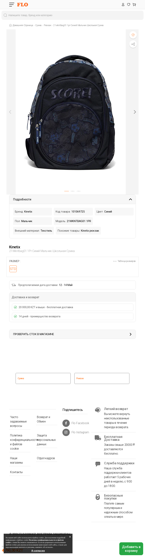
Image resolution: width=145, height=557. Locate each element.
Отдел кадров (46, 458)
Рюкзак (47, 25)
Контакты (16, 472)
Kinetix (14, 247)
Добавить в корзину (131, 549)
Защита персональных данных (46, 440)
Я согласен (38, 550)
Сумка (38, 25)
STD (13, 269)
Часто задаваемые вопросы (18, 421)
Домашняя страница (23, 25)
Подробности (72, 199)
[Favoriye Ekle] (133, 35)
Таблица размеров (124, 261)
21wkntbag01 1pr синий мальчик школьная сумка (78, 25)
